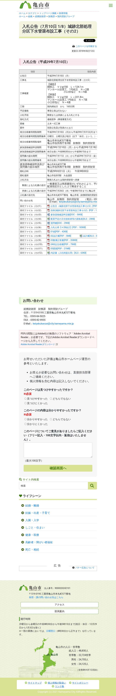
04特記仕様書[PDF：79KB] (63, 244)
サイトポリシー (78, 682)
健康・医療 (32, 534)
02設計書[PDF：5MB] (61, 236)
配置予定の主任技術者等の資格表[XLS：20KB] (73, 219)
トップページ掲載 (47, 13)
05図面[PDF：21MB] (60, 248)
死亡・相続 (32, 549)
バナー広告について (84, 567)
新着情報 (63, 13)
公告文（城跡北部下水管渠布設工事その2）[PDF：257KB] (78, 206)
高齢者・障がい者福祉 (39, 542)
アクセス (59, 604)
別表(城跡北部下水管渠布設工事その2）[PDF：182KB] (76, 210)
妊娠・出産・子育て (37, 512)
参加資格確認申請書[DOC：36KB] (67, 214)
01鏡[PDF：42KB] (59, 231)
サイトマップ (33, 682)
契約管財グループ (65, 16)
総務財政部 (40, 16)
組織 (30, 16)
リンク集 (58, 686)
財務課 (51, 16)
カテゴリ (32, 13)
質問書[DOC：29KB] (60, 223)
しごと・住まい (35, 527)
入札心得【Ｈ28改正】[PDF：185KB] (68, 227)
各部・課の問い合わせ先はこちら (46, 597)
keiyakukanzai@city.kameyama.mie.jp (79, 201)
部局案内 (59, 611)
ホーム (22, 13)
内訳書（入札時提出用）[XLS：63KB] (68, 253)
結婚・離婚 (32, 505)
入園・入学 (32, 520)
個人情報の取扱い (55, 682)
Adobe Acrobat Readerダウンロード (39, 344)
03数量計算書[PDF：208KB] (64, 240)
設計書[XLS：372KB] (93, 236)
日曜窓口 (50, 631)
